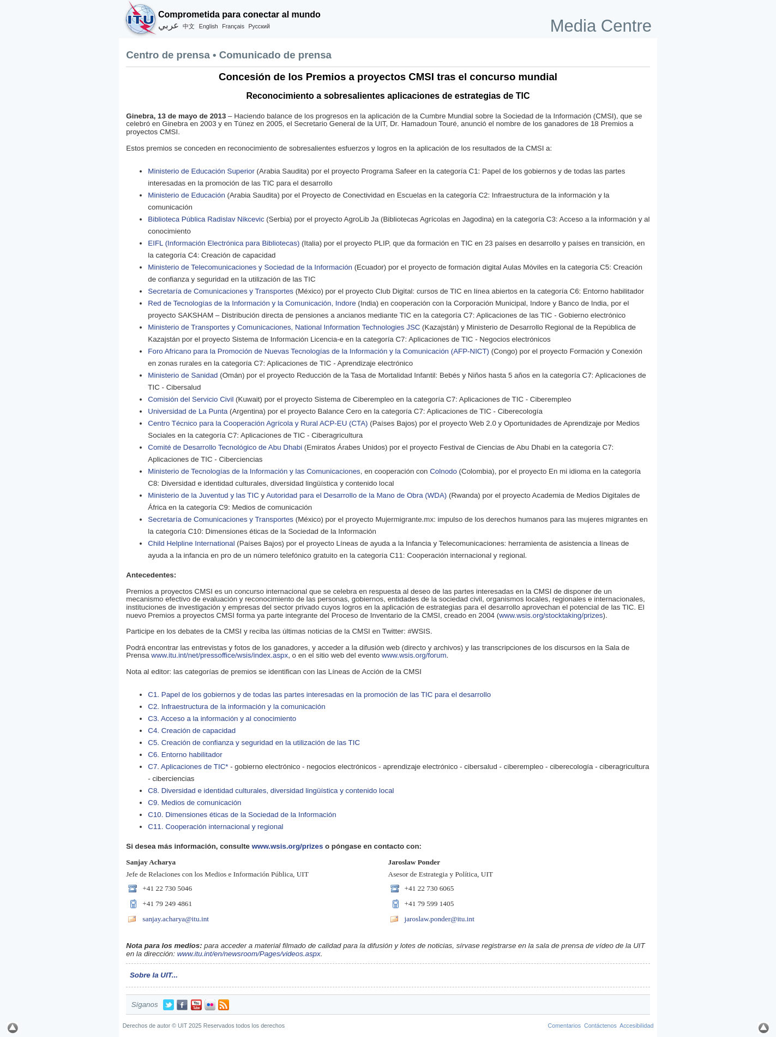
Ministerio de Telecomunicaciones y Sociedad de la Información (250, 267)
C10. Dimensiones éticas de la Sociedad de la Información (242, 814)
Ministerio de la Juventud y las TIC (203, 495)
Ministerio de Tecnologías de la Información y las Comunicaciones (254, 471)
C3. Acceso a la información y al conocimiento (222, 718)
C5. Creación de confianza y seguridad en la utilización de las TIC (254, 742)
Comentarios (564, 1025)
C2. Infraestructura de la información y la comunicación (236, 706)
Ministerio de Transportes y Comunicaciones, (221, 327)
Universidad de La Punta (187, 411)
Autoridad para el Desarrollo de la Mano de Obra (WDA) (356, 495)
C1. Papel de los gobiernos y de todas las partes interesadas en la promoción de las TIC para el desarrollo (319, 694)
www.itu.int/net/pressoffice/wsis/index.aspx (219, 655)
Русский (259, 26)
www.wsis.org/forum (414, 655)
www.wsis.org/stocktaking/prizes (551, 615)
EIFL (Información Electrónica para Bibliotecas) (223, 243)
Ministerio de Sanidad (183, 375)
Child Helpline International (191, 543)
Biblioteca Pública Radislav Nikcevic (206, 219)
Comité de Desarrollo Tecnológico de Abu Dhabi (225, 447)
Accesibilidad (636, 1025)
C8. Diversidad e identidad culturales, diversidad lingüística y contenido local (272, 790)
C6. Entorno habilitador (185, 754)
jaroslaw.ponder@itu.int (439, 919)
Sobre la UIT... (154, 975)
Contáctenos (600, 1025)
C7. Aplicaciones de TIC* (189, 766)
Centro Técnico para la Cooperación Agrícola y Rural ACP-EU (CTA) (258, 423)
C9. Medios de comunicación (194, 802)
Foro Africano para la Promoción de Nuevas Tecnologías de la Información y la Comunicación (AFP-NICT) (318, 351)
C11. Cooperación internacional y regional (215, 827)
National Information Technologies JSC (357, 327)
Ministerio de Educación (186, 195)
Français (233, 26)
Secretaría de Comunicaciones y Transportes (220, 291)
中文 (189, 26)
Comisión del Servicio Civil (190, 399)
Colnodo (443, 471)
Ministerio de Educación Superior (201, 171)
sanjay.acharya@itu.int (175, 919)
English (208, 26)
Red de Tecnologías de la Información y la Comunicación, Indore (252, 303)
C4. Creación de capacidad (192, 730)
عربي (168, 25)
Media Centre (601, 25)
